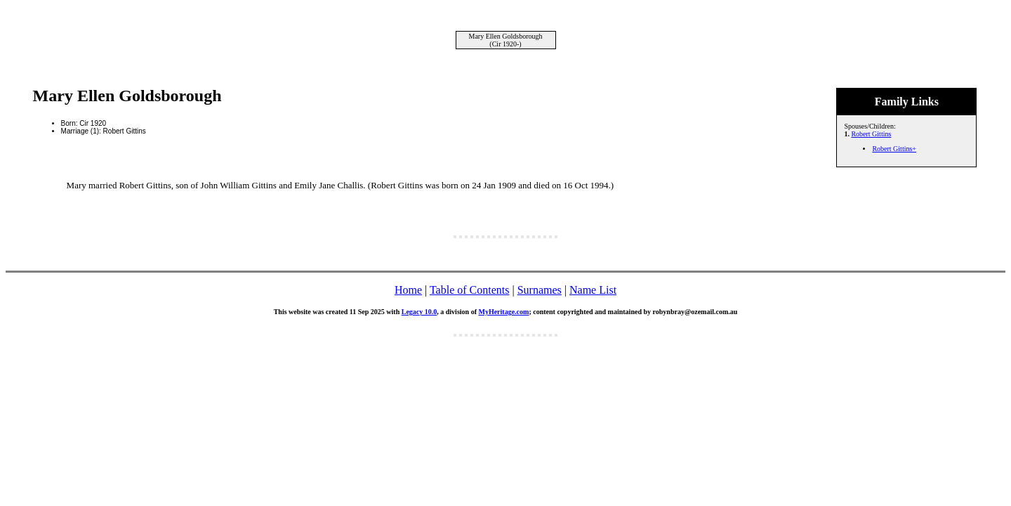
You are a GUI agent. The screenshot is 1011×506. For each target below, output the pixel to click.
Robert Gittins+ (894, 149)
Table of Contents (470, 290)
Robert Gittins (871, 134)
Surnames (539, 290)
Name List (592, 290)
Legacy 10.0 (419, 312)
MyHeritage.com (503, 312)
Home (408, 290)
